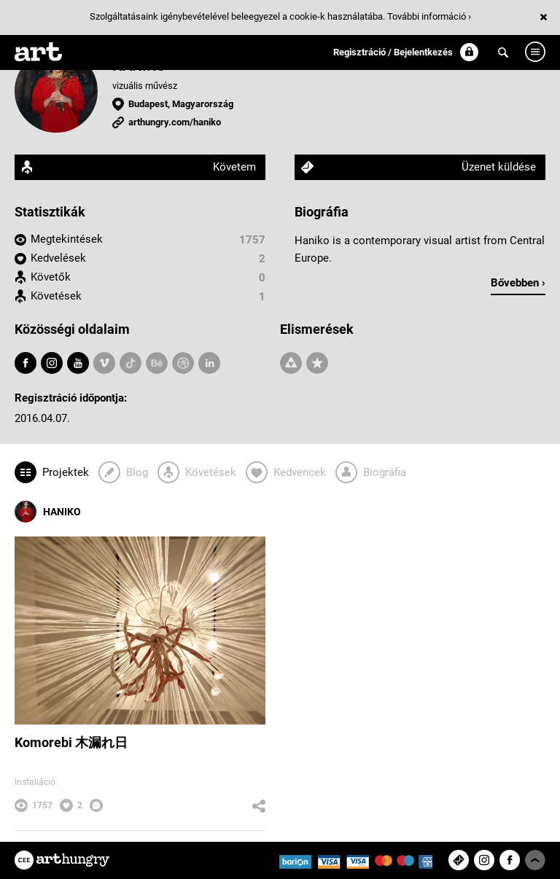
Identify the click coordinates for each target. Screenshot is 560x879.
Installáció (35, 782)
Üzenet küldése (499, 166)
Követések (56, 295)
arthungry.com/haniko (174, 122)
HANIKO (48, 512)
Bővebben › (518, 282)
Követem (234, 166)
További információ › (429, 16)
